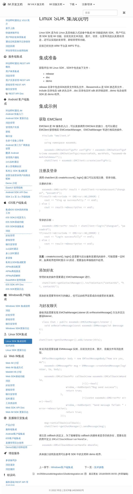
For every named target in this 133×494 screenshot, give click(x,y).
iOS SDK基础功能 (15, 222)
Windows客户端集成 (62, 467)
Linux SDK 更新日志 (16, 350)
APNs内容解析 (13, 275)
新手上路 (10, 28)
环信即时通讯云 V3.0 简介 (18, 22)
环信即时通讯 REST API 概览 (18, 65)
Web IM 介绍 (12, 363)
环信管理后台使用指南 (17, 50)
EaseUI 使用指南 (14, 187)
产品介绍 (10, 425)
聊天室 (9, 136)
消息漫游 (10, 464)
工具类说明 (11, 403)
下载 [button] (73, 4)
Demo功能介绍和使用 (16, 447)
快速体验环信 (12, 32)
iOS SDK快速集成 (15, 226)
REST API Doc (16, 93)
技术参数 (10, 345)
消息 (8, 231)
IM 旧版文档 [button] (57, 4)
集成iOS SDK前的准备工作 (17, 211)
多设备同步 (11, 460)
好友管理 (10, 235)
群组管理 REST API (15, 84)
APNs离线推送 (13, 271)
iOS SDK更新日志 (15, 289)
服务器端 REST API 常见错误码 (17, 484)
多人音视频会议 (13, 166)
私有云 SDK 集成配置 (16, 171)
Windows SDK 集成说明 (18, 306)
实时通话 (10, 398)
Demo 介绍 (11, 183)
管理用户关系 (12, 127)
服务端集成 (11, 429)
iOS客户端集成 (13, 438)
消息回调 (10, 46)
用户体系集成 (12, 71)
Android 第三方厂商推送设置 (18, 147)
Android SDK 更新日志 (17, 118)
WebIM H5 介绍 (13, 372)
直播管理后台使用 (15, 442)
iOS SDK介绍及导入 (16, 217)
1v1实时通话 (12, 249)
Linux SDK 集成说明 (16, 341)
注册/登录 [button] (88, 4)
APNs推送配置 (13, 266)
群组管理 (10, 240)
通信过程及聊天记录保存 (18, 41)
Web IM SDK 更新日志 (17, 412)
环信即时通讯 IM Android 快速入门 (14, 112)
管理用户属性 (12, 157)
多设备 (9, 258)
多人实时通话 (12, 253)
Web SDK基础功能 (15, 376)
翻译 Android (12, 153)
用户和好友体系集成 (16, 37)
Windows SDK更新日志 (17, 328)
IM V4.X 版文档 (36, 4)
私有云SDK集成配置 (16, 262)
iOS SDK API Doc (15, 284)
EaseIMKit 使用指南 (16, 280)
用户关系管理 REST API (18, 80)
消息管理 (10, 75)
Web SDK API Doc (15, 407)
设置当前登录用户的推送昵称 (18, 177)
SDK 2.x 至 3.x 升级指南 (18, 196)
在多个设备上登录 (15, 140)
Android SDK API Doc (17, 192)
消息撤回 (10, 469)
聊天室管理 (11, 89)
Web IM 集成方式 (14, 367)
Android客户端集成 (15, 434)
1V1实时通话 (12, 162)
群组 (8, 131)
